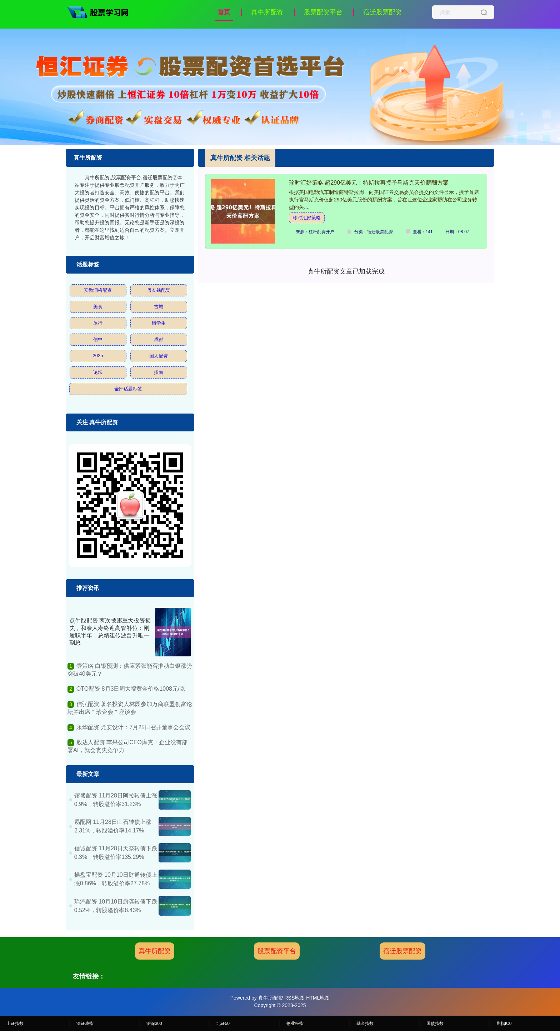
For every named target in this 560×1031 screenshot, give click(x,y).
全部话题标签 (128, 388)
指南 (158, 372)
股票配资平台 (323, 12)
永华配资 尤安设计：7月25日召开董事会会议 (133, 727)
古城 (158, 306)
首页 (224, 12)
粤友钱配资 (158, 290)
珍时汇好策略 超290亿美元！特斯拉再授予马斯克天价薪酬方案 (369, 183)
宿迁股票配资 (382, 12)
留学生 (159, 323)
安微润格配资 (98, 290)
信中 (97, 339)
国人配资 (158, 356)
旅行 (97, 323)
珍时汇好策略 (307, 217)
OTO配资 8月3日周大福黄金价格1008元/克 (130, 689)
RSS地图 (294, 998)
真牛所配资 (267, 12)
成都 (158, 339)
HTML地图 (318, 998)
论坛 (97, 372)
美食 (97, 306)
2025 (98, 355)
